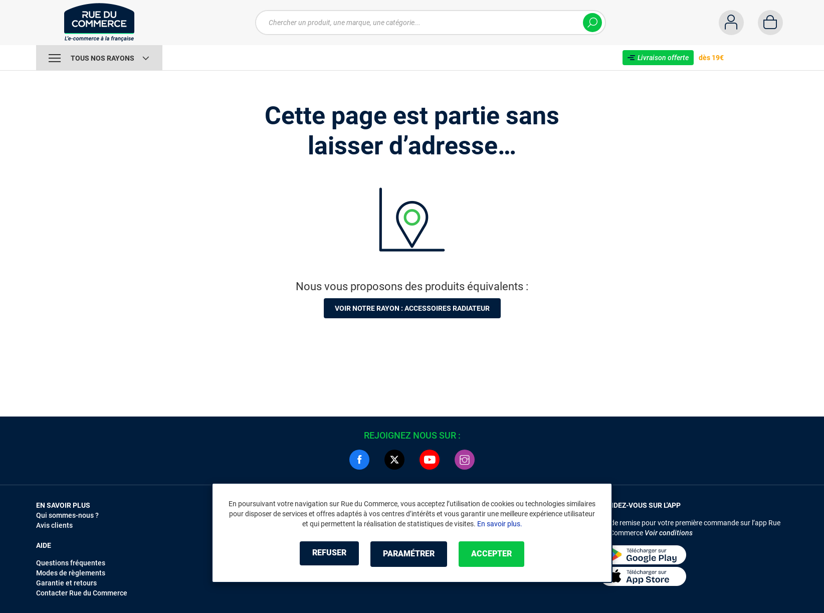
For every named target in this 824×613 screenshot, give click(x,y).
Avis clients (54, 525)
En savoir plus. (499, 524)
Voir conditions (669, 533)
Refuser (324, 554)
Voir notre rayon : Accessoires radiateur (412, 308)
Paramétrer (409, 554)
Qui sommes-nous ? (67, 515)
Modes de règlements (70, 573)
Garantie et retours (66, 583)
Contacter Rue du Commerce (81, 593)
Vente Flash (196, 58)
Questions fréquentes (70, 563)
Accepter (497, 554)
